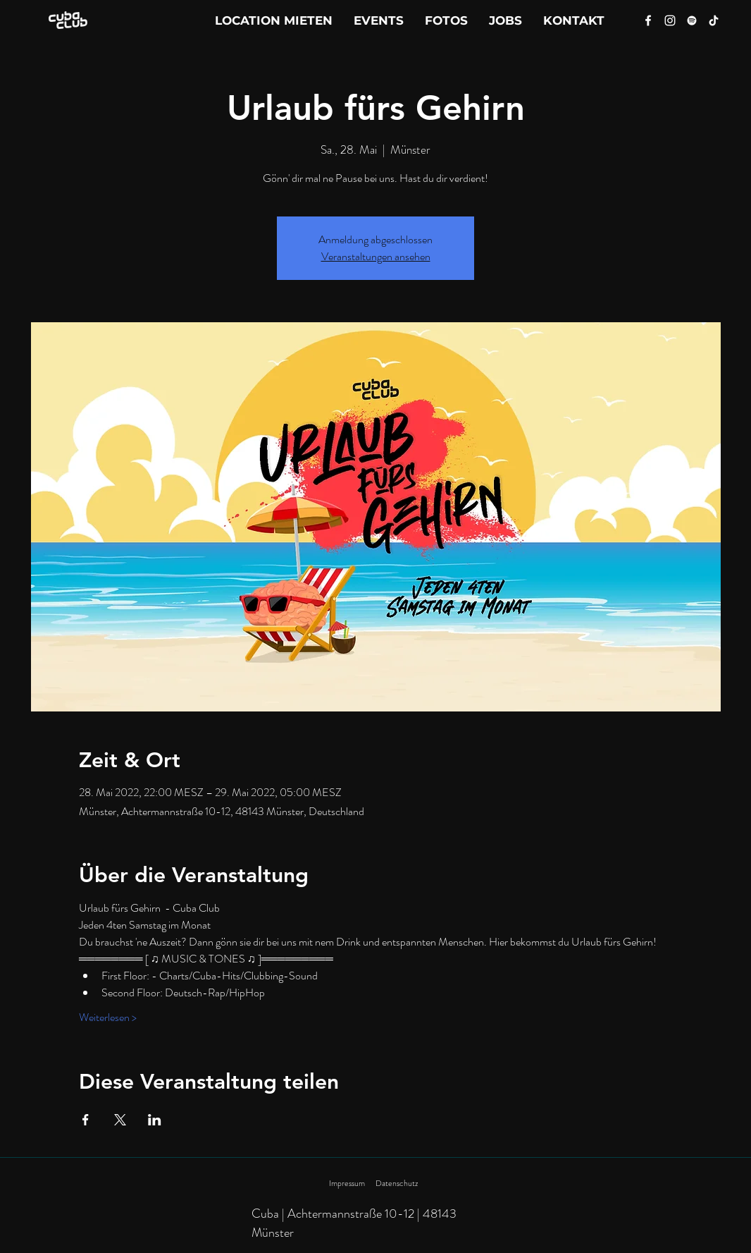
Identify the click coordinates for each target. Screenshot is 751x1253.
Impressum (347, 1183)
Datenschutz (397, 1183)
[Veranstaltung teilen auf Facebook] (85, 1119)
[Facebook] (648, 20)
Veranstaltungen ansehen (375, 256)
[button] (574, 20)
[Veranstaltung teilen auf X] (120, 1119)
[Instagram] (670, 20)
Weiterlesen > (108, 1017)
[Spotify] (692, 20)
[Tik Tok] (714, 20)
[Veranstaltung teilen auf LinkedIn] (154, 1119)
